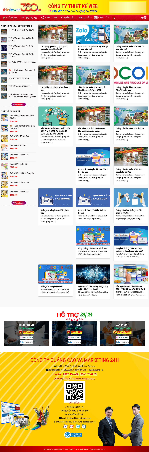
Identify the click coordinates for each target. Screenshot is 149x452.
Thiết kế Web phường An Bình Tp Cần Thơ (21, 39)
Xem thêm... (19, 104)
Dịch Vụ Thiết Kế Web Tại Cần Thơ (21, 30)
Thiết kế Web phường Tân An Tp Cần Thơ (20, 47)
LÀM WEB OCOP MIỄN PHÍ (18, 78)
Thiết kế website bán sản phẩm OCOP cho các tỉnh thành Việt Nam (22, 95)
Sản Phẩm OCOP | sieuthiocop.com (22, 62)
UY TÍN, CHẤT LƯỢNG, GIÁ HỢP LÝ (80, 11)
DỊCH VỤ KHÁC (85, 18)
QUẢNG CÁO (68, 18)
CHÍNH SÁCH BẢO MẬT (74, 414)
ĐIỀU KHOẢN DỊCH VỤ (74, 407)
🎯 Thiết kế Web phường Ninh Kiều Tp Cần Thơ (22, 71)
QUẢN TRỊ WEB (50, 17)
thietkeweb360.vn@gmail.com (78, 418)
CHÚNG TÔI (101, 17)
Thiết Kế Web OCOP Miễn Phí (19, 86)
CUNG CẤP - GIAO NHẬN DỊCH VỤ (74, 411)
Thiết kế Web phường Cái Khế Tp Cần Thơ (21, 55)
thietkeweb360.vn (73, 422)
